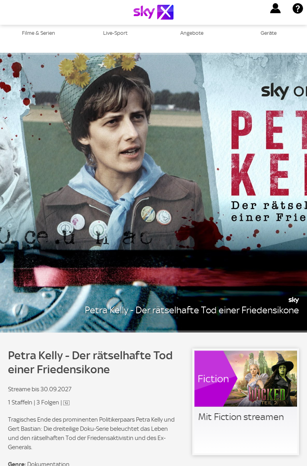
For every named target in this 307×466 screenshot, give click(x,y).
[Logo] (153, 12)
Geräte (269, 33)
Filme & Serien (38, 33)
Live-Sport (115, 33)
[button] (275, 8)
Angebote (191, 33)
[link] (245, 402)
